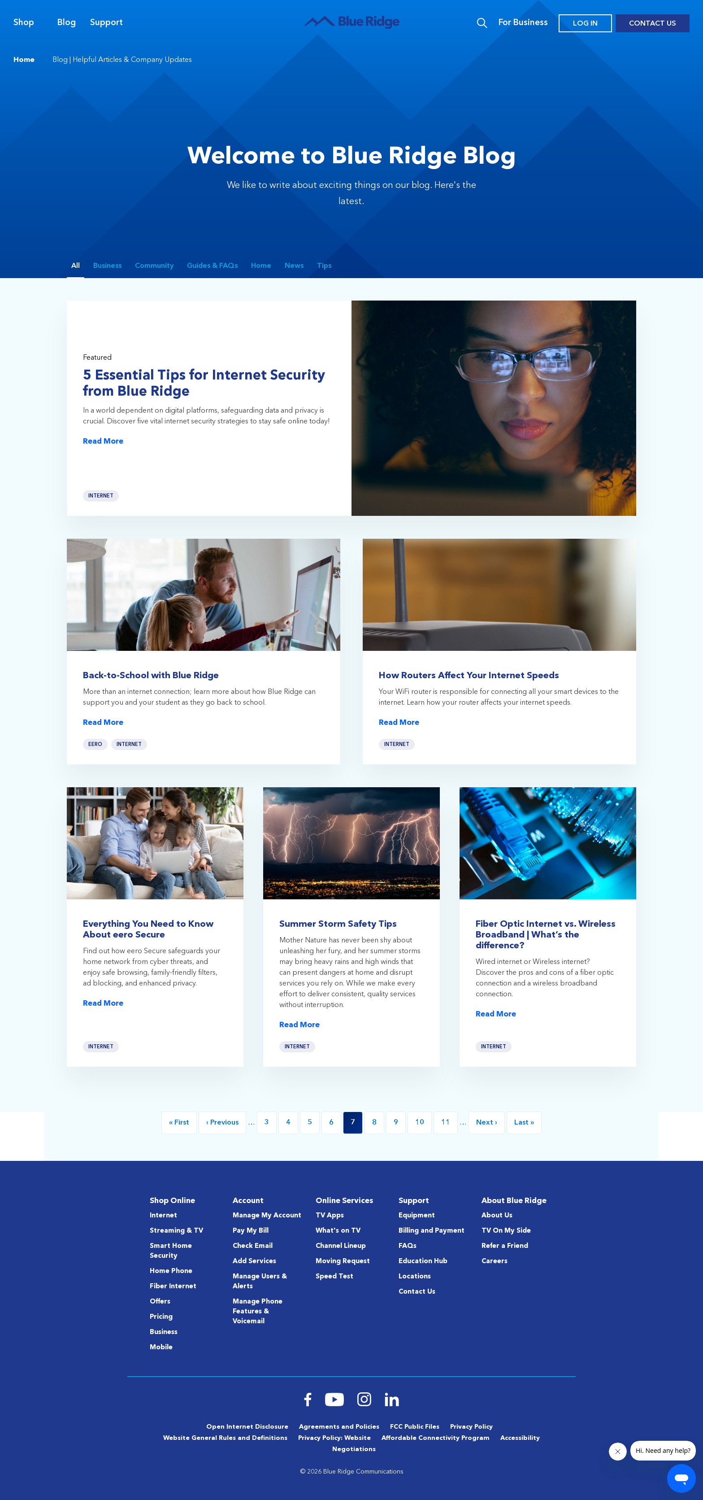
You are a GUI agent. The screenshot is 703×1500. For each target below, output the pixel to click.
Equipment (417, 1215)
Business (107, 266)
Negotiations (354, 1449)
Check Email (253, 1246)
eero (95, 749)
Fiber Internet (173, 1286)
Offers (160, 1302)
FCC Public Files (414, 1427)
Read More (103, 441)
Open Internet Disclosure (247, 1427)
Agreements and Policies (339, 1427)
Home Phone (171, 1271)
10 (423, 1122)
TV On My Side (506, 1231)
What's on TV (338, 1231)
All (75, 266)
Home (24, 60)
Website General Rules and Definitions (225, 1438)
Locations (415, 1276)
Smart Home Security (171, 1251)
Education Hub (423, 1261)
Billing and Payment (431, 1231)
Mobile (161, 1347)
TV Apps (330, 1215)
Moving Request (343, 1261)
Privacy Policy (471, 1427)
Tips (324, 266)
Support (106, 23)
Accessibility (520, 1438)
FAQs (408, 1246)
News (294, 266)
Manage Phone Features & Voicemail (257, 1312)
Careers (495, 1261)
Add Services (254, 1261)
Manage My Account (267, 1215)
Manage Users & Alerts (260, 1281)
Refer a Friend (505, 1246)
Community (154, 266)
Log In (585, 23)
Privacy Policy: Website (334, 1438)
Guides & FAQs (212, 266)
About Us (497, 1215)
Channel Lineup (341, 1246)
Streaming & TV (176, 1231)
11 (449, 1122)
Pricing (161, 1317)
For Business (523, 23)
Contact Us (652, 23)
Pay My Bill (251, 1231)
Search (482, 23)
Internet (100, 496)
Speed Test (334, 1276)
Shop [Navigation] (23, 23)
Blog (66, 23)
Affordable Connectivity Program (436, 1438)
